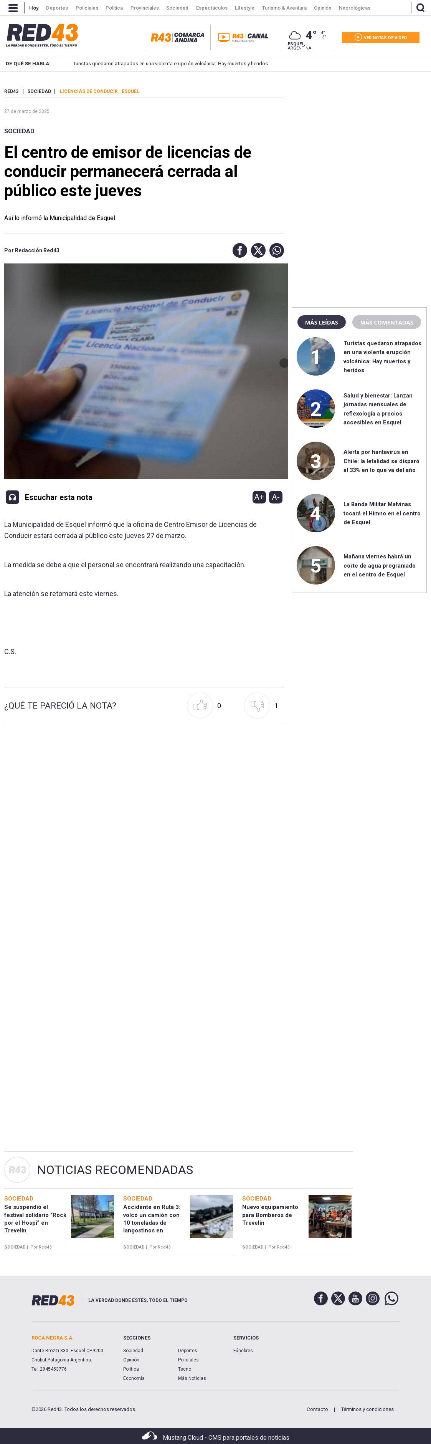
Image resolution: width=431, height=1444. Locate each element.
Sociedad (19, 131)
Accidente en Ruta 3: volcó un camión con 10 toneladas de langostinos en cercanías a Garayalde (153, 1223)
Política (131, 1369)
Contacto (317, 1409)
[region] (359, 136)
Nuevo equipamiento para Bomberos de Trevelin (270, 1215)
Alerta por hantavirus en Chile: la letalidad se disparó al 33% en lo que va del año (381, 461)
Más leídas (321, 322)
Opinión (131, 1360)
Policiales (188, 1360)
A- (276, 497)
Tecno (184, 1369)
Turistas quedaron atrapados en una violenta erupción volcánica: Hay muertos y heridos (156, 63)
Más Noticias (192, 1378)
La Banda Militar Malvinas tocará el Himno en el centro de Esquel (382, 513)
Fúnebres (243, 1350)
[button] (238, 250)
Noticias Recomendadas (115, 1169)
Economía (134, 1378)
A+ (259, 497)
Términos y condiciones (367, 1409)
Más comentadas (386, 322)
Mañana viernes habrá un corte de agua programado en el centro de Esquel (379, 565)
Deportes (187, 1350)
